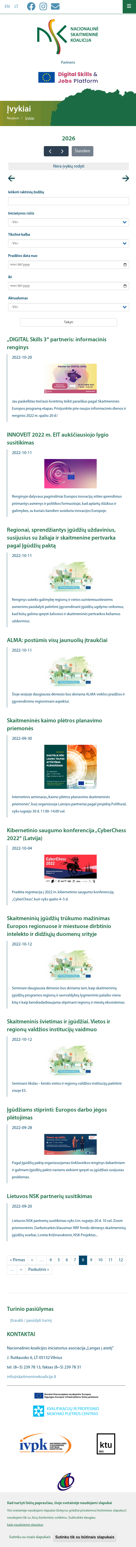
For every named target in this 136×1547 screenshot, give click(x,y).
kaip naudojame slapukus (25, 1529)
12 (122, 1259)
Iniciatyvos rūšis (21, 213)
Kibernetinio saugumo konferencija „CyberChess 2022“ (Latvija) (66, 835)
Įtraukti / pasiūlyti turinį (31, 1320)
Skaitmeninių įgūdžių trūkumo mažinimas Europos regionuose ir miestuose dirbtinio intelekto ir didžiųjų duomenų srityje (59, 926)
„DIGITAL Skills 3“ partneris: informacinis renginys (56, 344)
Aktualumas (18, 298)
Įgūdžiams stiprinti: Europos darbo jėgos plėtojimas (57, 1114)
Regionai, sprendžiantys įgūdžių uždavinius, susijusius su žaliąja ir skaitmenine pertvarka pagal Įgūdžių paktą (61, 538)
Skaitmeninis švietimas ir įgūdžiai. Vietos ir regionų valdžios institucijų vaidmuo (58, 1026)
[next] (62, 151)
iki (10, 277)
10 (102, 1259)
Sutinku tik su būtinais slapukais (84, 1541)
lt (16, 7)
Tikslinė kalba (19, 235)
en (7, 7)
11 (112, 1259)
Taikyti (68, 322)
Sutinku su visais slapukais (29, 1541)
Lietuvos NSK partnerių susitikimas (49, 1197)
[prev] (50, 151)
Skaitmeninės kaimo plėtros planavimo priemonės (54, 725)
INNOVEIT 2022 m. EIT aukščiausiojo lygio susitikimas (58, 439)
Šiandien (82, 151)
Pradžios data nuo (22, 256)
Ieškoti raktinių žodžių (26, 192)
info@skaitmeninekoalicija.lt (31, 1377)
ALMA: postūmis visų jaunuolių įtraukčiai (57, 640)
